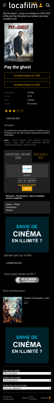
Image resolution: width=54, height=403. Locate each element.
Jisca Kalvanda (33, 142)
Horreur (9, 210)
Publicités (44, 398)
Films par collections (15, 386)
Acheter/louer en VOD (27, 75)
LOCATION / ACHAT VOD (17, 156)
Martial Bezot (17, 145)
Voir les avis (13, 118)
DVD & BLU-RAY (41, 156)
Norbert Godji (30, 145)
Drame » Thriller (13, 204)
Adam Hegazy (19, 140)
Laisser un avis (14, 263)
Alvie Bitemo (34, 140)
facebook (49, 397)
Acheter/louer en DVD (27, 84)
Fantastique (11, 207)
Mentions (26, 398)
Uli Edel (31, 92)
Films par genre (11, 371)
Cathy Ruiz (18, 142)
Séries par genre (12, 378)
